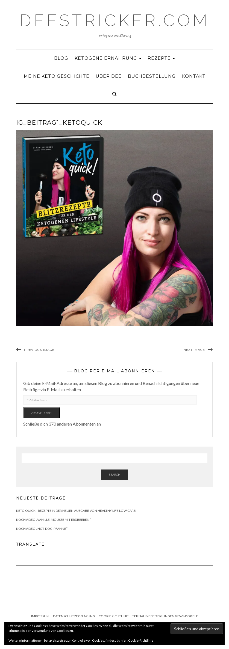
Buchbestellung (152, 76)
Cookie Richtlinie (114, 616)
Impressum (40, 616)
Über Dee (109, 76)
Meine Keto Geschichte (56, 76)
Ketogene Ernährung (108, 58)
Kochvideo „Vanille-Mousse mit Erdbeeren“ (53, 520)
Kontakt (193, 76)
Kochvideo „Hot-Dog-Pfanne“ (41, 529)
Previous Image (39, 350)
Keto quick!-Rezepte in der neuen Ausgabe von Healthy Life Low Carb (76, 511)
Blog (61, 58)
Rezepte (161, 58)
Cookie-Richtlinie (140, 640)
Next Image (194, 350)
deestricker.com (114, 20)
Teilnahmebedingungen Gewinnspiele (165, 616)
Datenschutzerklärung (74, 616)
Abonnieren (41, 412)
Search (114, 474)
